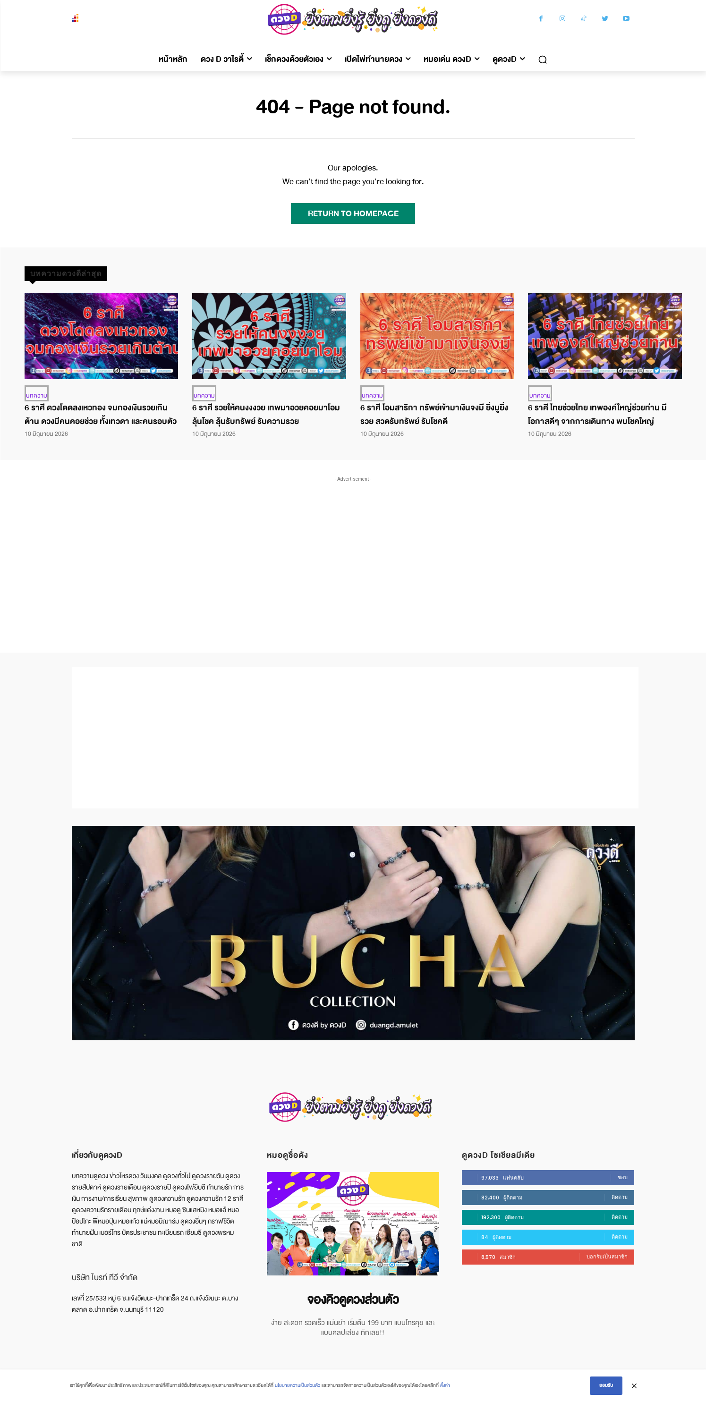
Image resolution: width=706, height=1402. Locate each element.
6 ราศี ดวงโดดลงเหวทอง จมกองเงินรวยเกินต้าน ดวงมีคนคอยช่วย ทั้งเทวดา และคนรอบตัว (101, 414)
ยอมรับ (606, 1386)
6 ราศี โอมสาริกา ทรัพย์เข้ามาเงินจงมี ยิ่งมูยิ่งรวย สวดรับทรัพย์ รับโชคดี (434, 414)
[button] (542, 59)
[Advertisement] (353, 555)
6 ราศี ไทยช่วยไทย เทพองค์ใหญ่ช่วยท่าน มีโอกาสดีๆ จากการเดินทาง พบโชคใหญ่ (597, 414)
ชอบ (623, 1177)
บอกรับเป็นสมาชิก (607, 1256)
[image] (353, 1223)
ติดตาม (620, 1197)
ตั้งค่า (445, 1386)
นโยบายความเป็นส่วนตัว (297, 1386)
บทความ (36, 396)
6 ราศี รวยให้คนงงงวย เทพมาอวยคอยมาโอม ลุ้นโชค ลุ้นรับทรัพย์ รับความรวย (266, 414)
